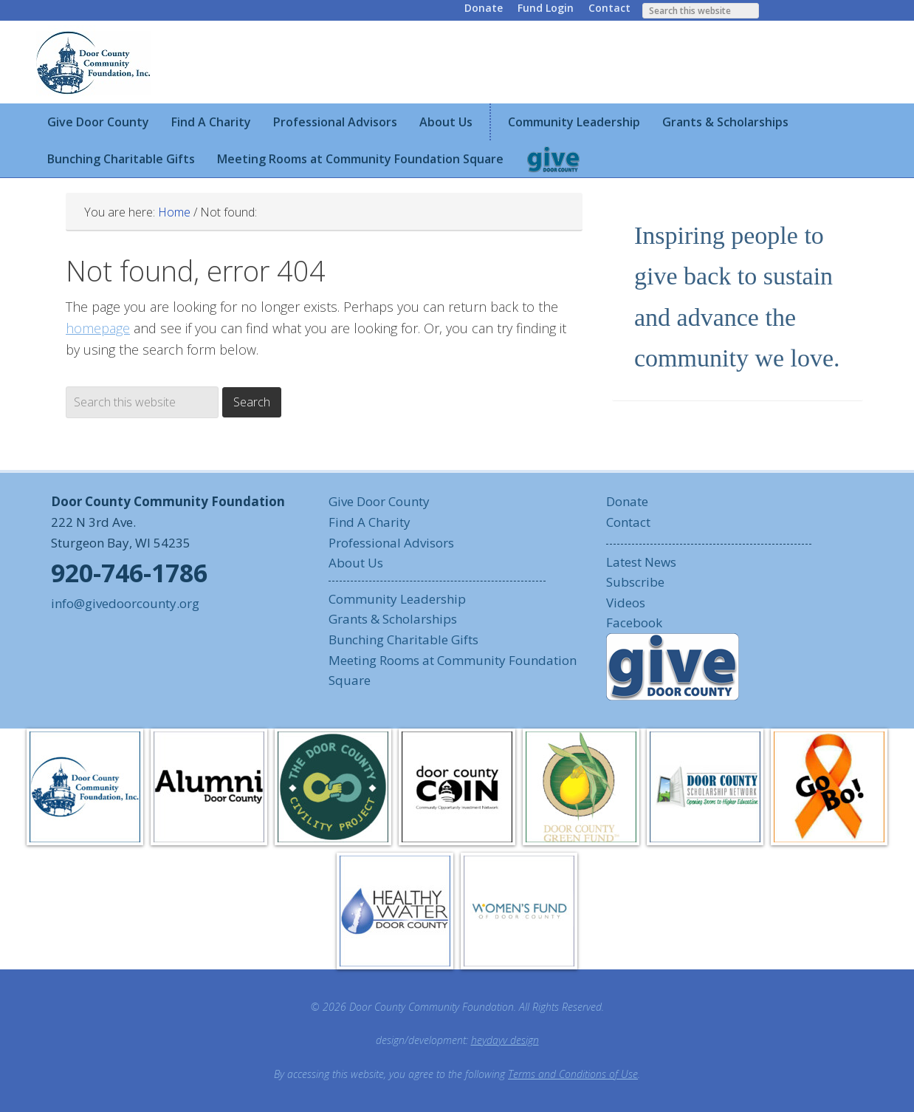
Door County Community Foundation (95, 62)
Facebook (634, 622)
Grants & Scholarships (393, 618)
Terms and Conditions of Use (573, 1074)
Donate (483, 8)
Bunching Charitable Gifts (403, 639)
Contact (609, 8)
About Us (356, 562)
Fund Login (546, 8)
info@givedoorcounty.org (125, 603)
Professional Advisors (391, 542)
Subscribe (635, 581)
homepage (98, 328)
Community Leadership (397, 598)
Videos (625, 602)
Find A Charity (369, 522)
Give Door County (379, 501)
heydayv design (505, 1040)
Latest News (641, 561)
